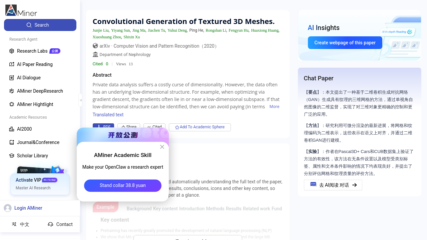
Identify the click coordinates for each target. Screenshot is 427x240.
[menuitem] (40, 25)
